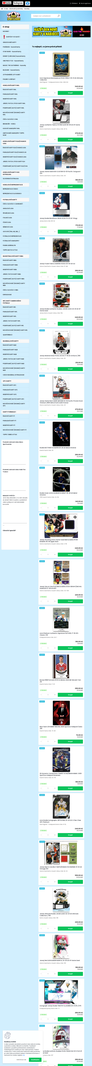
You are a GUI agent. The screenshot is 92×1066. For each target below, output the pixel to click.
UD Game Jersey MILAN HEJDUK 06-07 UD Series (61, 878)
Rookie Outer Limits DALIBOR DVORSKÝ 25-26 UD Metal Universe (42, 243)
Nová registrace (86, 3)
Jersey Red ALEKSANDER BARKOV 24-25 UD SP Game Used (61, 407)
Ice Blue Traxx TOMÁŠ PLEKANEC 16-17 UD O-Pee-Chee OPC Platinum (40, 993)
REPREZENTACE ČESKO (10, 189)
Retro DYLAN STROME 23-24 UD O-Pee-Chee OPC (80, 938)
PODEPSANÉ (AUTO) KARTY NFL (13, 325)
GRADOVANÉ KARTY (9, 42)
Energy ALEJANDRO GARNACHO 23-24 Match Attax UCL (79, 993)
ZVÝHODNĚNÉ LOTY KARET (11, 75)
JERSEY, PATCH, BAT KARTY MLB (13, 359)
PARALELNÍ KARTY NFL (10, 312)
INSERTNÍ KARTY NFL (9, 316)
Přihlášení (75, 3)
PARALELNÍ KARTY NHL (10, 94)
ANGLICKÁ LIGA (8, 208)
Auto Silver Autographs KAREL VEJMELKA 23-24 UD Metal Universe (60, 825)
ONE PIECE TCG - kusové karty (13, 61)
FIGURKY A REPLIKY (9, 79)
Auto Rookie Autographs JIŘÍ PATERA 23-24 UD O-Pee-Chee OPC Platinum (61, 352)
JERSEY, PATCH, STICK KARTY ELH (14, 161)
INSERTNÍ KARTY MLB (10, 354)
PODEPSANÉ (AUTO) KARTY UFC (13, 399)
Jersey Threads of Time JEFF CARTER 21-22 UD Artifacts (41, 564)
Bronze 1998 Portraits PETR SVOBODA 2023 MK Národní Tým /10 (61, 299)
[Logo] (13, 16)
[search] (59, 16)
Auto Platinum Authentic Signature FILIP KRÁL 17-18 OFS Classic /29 (41, 299)
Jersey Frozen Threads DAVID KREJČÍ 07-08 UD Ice (41, 720)
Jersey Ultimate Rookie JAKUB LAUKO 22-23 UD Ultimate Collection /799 (41, 407)
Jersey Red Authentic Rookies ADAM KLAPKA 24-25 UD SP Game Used (61, 617)
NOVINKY (6, 31)
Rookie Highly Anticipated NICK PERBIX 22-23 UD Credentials (59, 938)
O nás (6, 9)
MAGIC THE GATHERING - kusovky (14, 65)
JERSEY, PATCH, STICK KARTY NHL (14, 103)
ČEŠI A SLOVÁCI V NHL (10, 119)
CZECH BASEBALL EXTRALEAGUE (13, 375)
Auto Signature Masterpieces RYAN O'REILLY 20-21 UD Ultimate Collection (41, 80)
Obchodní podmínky (16, 9)
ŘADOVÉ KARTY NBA (9, 260)
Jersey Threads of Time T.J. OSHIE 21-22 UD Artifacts (80, 615)
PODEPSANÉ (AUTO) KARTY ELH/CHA (15, 166)
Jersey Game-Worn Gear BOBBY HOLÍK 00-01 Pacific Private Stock (61, 564)
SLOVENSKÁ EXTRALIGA (11, 179)
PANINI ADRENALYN (9, 245)
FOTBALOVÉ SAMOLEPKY (11, 241)
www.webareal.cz (53, 1064)
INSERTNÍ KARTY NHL (10, 99)
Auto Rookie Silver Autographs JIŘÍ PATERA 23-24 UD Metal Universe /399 (41, 616)
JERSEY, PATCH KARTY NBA (12, 274)
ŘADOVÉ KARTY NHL (9, 89)
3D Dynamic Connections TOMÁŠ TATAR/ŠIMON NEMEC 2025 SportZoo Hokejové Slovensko (41, 353)
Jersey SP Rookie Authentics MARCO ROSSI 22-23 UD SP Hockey (60, 721)
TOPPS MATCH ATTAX (10, 250)
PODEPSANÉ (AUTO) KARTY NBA (13, 279)
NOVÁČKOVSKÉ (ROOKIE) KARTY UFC (14, 405)
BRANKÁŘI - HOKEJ (9, 124)
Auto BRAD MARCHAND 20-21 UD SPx (80, 564)
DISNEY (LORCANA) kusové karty (14, 56)
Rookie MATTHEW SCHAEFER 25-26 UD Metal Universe (80, 188)
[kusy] (36, 954)
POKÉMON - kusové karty (11, 47)
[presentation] (33, 934)
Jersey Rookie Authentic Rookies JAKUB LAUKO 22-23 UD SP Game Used (80, 135)
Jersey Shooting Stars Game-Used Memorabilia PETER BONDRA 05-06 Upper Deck (61, 243)
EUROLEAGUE (7, 295)
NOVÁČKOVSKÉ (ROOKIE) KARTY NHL (14, 114)
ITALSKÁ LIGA (7, 218)
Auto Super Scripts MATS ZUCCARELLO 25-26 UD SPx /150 (60, 668)
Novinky (26, 9)
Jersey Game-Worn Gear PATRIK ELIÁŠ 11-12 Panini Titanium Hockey (61, 512)
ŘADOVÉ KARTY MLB (9, 345)
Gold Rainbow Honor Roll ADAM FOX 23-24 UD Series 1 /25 (41, 512)
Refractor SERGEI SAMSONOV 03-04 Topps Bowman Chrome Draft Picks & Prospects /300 (40, 939)
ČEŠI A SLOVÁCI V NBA (10, 290)
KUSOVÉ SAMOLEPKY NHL (11, 128)
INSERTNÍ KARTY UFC (10, 394)
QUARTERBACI (7, 335)
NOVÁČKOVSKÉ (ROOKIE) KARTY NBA (14, 284)
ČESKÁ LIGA (7, 222)
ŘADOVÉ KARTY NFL (9, 307)
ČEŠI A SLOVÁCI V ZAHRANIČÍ (13, 204)
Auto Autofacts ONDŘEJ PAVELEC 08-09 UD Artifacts (80, 668)
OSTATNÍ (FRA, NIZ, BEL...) (11, 231)
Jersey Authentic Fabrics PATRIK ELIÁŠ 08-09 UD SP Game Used (61, 81)
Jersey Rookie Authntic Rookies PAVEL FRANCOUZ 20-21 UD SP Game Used (41, 460)
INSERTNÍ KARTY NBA (10, 269)
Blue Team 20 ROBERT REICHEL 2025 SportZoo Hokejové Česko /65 (80, 299)
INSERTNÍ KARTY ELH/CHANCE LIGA (14, 157)
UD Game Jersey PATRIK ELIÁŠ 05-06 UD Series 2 (61, 773)
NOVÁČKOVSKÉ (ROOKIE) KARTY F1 (14, 430)
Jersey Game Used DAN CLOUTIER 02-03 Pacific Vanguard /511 (80, 81)
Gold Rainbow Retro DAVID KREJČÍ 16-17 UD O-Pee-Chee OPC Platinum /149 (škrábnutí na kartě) (41, 669)
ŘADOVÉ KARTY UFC (9, 385)
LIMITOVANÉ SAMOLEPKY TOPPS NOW (13, 134)
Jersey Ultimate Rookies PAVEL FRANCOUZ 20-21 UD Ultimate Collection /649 (41, 879)
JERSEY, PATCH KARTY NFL (11, 321)
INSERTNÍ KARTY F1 (9, 425)
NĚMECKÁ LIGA (8, 227)
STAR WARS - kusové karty (12, 51)
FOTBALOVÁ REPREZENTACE (12, 236)
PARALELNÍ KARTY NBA (10, 265)
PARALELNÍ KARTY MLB (10, 350)
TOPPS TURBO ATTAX (10, 434)
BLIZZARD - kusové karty (11, 70)
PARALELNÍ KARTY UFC (10, 390)
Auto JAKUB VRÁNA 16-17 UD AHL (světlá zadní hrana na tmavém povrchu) (80, 825)
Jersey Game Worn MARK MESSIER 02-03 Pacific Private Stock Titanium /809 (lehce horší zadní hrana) (61, 188)
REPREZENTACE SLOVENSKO (12, 193)
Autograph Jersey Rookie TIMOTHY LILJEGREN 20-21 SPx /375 (80, 407)
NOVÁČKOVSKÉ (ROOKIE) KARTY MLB (14, 369)
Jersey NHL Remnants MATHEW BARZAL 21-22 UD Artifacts (80, 772)
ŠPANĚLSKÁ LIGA (8, 213)
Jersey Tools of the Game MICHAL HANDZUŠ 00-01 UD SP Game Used (61, 459)
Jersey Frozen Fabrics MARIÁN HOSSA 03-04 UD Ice (61, 134)
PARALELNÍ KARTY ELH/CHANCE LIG (14, 152)
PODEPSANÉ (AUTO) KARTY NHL (13, 108)
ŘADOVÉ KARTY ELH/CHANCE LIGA (14, 148)
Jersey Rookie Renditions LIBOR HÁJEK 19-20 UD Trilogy (40, 135)
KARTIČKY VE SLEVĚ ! (11, 37)
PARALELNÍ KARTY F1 (9, 421)
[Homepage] (2, 9)
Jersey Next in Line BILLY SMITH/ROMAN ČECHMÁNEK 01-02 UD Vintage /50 (80, 352)
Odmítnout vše (21, 1060)
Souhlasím (35, 1060)
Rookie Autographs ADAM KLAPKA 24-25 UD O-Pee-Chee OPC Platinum (80, 878)
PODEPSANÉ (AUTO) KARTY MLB (13, 364)
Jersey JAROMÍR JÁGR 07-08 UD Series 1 (41, 773)
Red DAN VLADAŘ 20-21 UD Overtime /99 (41, 825)
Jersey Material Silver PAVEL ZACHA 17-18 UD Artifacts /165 (41, 187)
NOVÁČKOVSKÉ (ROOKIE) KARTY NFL (15, 330)
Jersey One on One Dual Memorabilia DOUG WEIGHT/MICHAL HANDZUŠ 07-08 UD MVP (79, 243)
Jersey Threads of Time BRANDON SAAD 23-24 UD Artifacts (80, 459)
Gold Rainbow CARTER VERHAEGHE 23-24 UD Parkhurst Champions (61, 993)
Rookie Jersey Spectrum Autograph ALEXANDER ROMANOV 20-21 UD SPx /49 (80, 512)
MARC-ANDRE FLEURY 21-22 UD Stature (80, 721)
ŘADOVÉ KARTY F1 (9, 416)
